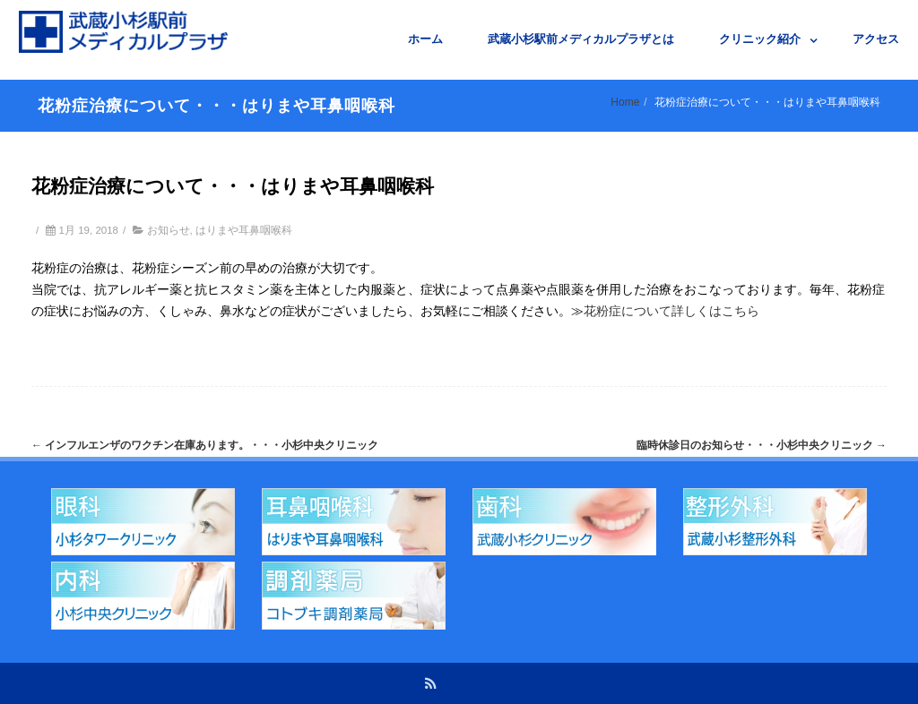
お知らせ (168, 230)
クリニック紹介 (760, 39)
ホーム (425, 39)
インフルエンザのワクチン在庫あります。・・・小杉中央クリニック (204, 445)
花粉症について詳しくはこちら (671, 311)
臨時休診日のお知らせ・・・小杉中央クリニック (762, 445)
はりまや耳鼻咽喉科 (243, 230)
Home (625, 102)
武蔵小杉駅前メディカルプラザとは (581, 39)
